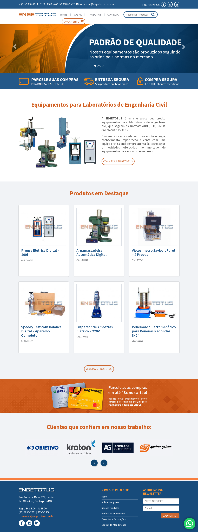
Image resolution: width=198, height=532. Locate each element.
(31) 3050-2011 (29, 4)
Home (64, 14)
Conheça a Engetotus (119, 161)
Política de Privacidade (113, 513)
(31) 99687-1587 (65, 4)
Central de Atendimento (114, 525)
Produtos (94, 14)
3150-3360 (46, 4)
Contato (113, 14)
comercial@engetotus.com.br (96, 4)
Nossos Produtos (110, 508)
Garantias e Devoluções (114, 519)
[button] (15, 47)
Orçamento (73, 21)
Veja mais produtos (99, 369)
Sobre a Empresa (110, 502)
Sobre (78, 14)
